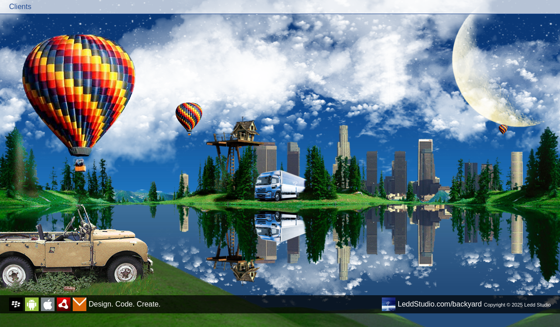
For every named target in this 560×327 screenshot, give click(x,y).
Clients (20, 6)
